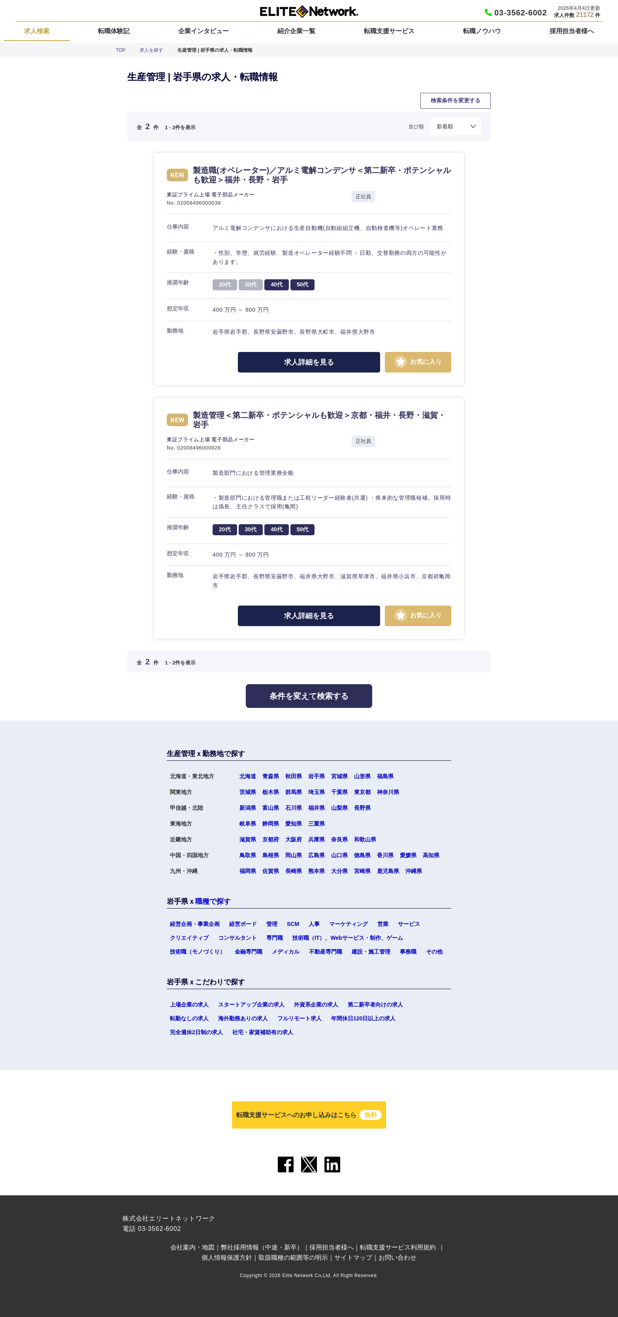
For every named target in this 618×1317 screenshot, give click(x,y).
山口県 (339, 855)
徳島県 (362, 855)
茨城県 (247, 792)
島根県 (270, 855)
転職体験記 (114, 31)
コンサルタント (237, 938)
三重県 (316, 823)
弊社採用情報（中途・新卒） (262, 1247)
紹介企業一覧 (296, 31)
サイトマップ (353, 1257)
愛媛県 (408, 855)
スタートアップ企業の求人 (251, 1004)
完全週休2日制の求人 (196, 1032)
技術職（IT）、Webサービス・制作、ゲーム (347, 938)
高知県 (431, 855)
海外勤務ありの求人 (243, 1018)
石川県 (293, 808)
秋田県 (293, 776)
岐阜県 (247, 823)
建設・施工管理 (371, 951)
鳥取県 (247, 855)
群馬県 (293, 792)
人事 (314, 924)
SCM (293, 924)
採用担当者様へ (572, 31)
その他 (434, 951)
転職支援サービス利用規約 (398, 1247)
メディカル (286, 951)
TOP (120, 50)
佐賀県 (270, 871)
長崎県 (293, 871)
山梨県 (339, 808)
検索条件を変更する (455, 100)
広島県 (316, 855)
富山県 (270, 808)
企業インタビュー (203, 31)
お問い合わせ (397, 1257)
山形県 (362, 776)
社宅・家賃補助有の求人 (262, 1032)
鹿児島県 (388, 871)
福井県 (316, 808)
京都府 (270, 839)
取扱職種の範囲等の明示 (293, 1257)
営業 (382, 924)
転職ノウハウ (482, 31)
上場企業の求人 (189, 1004)
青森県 (270, 776)
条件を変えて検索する (309, 696)
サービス (409, 924)
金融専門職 (248, 951)
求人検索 (36, 31)
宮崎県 (362, 871)
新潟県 (247, 808)
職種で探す (213, 901)
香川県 (385, 855)
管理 (271, 924)
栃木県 (270, 792)
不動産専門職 (325, 951)
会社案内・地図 (192, 1247)
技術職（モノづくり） (197, 951)
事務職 (408, 951)
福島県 (385, 776)
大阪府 (293, 839)
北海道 (247, 776)
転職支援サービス (389, 31)
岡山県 (293, 855)
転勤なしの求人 (189, 1018)
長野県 (362, 808)
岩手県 (316, 776)
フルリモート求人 (299, 1018)
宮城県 (339, 776)
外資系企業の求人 (316, 1004)
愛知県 (293, 823)
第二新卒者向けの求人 (375, 1004)
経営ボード (243, 924)
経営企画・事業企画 (195, 924)
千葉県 (339, 792)
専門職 (274, 938)
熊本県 (316, 871)
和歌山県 (365, 839)
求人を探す (151, 50)
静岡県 (270, 823)
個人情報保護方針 (227, 1257)
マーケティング (348, 924)
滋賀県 (247, 839)
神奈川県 (388, 792)
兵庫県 (316, 839)
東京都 (362, 792)
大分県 (339, 871)
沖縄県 (413, 871)
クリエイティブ (189, 938)
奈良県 (339, 839)
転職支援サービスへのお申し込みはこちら (309, 1115)
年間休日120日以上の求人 (363, 1018)
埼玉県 (316, 792)
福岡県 (247, 871)
